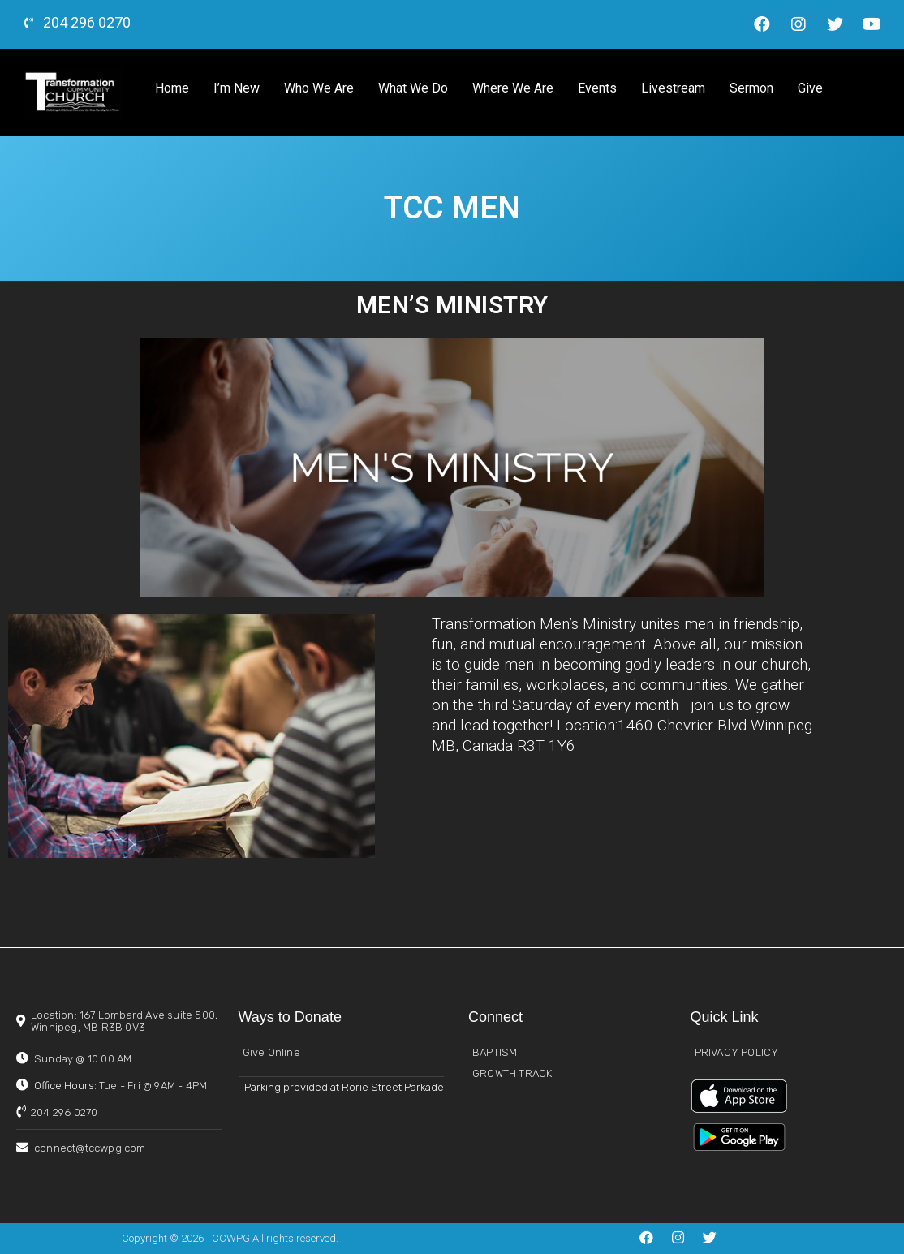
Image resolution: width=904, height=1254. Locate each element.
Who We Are (319, 88)
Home (172, 88)
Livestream (673, 88)
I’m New (236, 88)
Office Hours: (120, 1085)
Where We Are (512, 88)
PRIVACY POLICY (737, 1052)
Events (597, 88)
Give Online (271, 1052)
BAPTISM (494, 1052)
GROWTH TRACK (512, 1073)
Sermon (751, 88)
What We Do (413, 88)
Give (810, 88)
